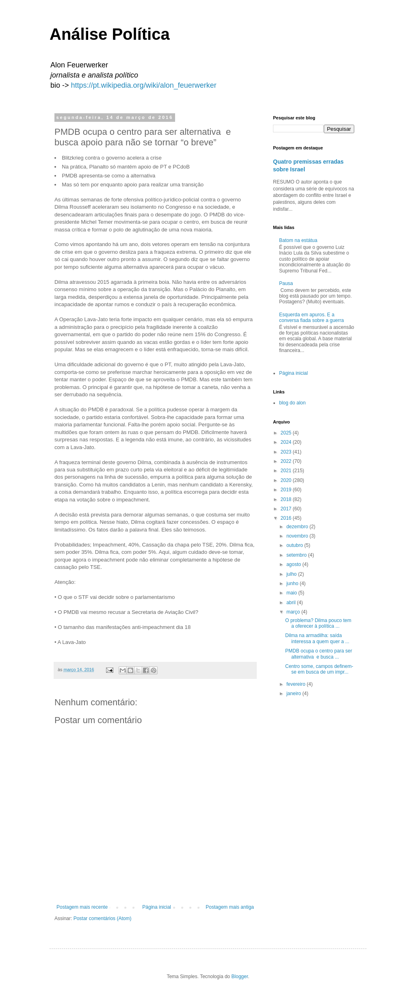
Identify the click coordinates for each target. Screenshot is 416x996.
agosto (294, 564)
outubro (295, 545)
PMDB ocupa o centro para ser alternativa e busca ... (318, 653)
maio (292, 593)
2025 (287, 433)
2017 (287, 509)
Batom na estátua (298, 240)
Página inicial (156, 907)
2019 (287, 490)
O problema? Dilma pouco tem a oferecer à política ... (318, 623)
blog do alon (292, 403)
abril (291, 602)
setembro (297, 555)
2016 (287, 518)
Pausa (286, 283)
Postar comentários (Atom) (103, 918)
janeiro (294, 693)
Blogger (240, 976)
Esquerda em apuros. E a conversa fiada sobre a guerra (311, 317)
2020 (287, 480)
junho (293, 583)
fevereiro (296, 684)
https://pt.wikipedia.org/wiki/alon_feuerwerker (144, 85)
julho (292, 574)
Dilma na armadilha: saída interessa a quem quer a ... (317, 638)
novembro (298, 536)
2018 (287, 499)
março (293, 612)
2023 (287, 452)
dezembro (298, 526)
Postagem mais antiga (230, 907)
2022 (287, 461)
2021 (287, 470)
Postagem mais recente (82, 907)
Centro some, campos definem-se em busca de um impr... (319, 669)
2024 (287, 442)
